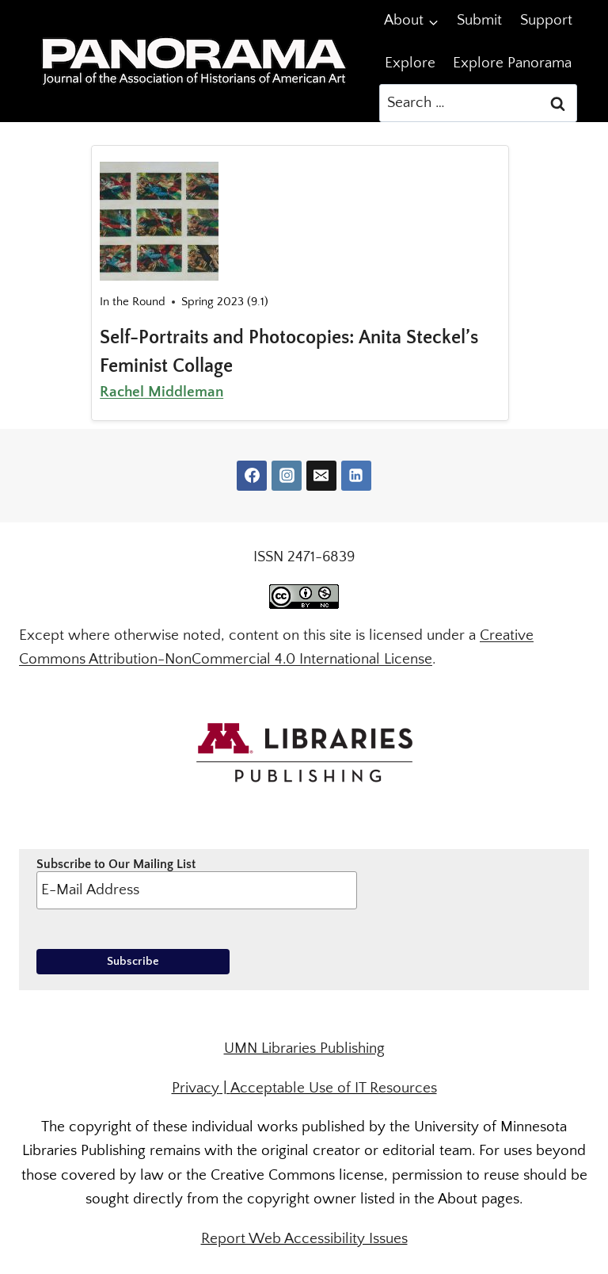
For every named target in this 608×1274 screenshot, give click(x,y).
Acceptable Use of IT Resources (333, 1088)
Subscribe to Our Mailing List (196, 883)
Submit (479, 20)
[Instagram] (287, 476)
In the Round (132, 301)
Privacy (195, 1088)
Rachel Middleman (161, 392)
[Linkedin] (356, 476)
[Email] (321, 476)
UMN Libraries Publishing (304, 1048)
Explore (410, 63)
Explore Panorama (512, 63)
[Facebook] (252, 476)
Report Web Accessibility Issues (304, 1238)
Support (546, 20)
